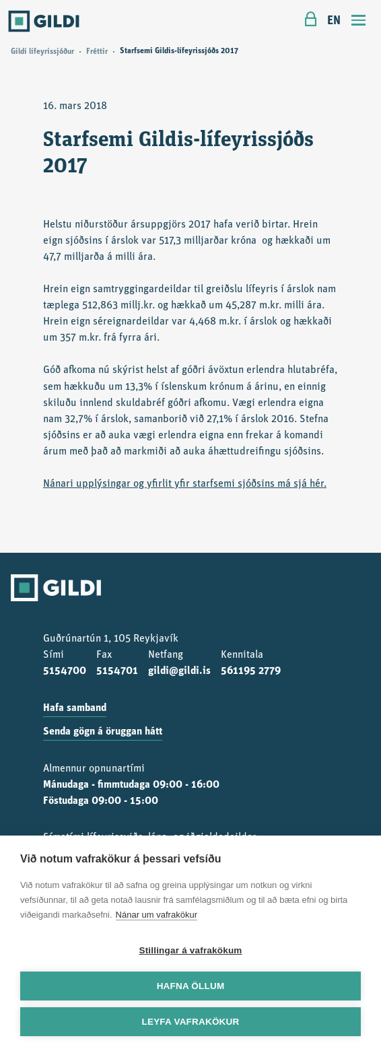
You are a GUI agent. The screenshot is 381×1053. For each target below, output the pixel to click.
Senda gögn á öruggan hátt (102, 731)
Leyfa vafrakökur (191, 1022)
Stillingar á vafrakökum (190, 950)
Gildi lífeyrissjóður (42, 52)
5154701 (117, 671)
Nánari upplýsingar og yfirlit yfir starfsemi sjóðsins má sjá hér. (184, 484)
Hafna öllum (191, 986)
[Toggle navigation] (359, 21)
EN (334, 21)
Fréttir (97, 52)
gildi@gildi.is (179, 671)
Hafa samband (74, 708)
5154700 (64, 671)
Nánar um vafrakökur (156, 915)
